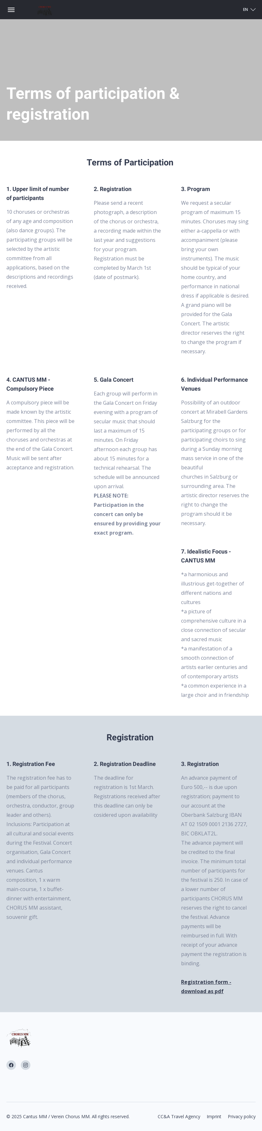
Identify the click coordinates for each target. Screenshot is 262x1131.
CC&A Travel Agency (179, 1116)
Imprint (214, 1116)
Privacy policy (242, 1116)
